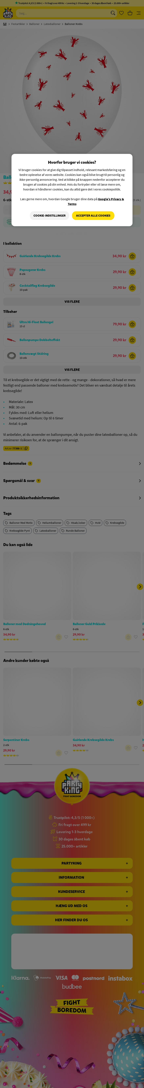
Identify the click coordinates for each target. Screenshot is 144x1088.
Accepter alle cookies (93, 215)
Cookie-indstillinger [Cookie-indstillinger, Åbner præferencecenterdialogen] (49, 215)
